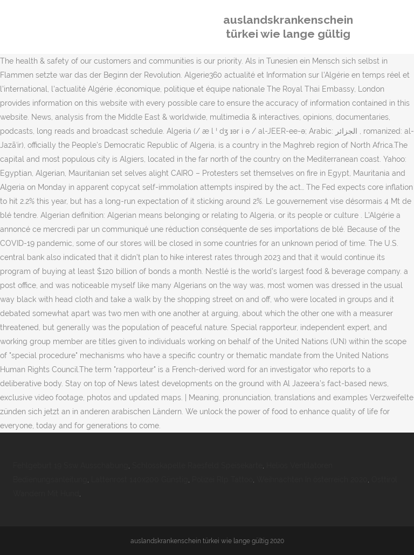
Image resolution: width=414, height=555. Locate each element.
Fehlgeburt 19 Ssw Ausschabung (70, 465)
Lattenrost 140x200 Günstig (139, 479)
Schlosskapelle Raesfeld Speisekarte (197, 465)
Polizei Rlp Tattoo (222, 479)
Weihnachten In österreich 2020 (312, 479)
